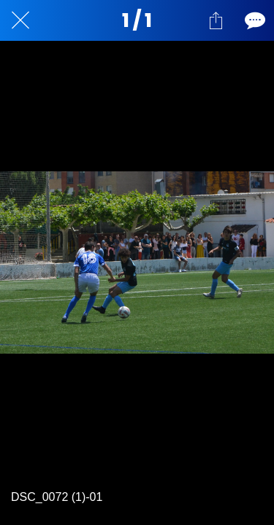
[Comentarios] (253, 20)
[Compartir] (215, 20)
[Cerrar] (20, 20)
